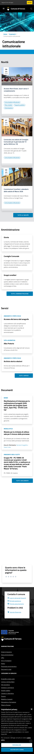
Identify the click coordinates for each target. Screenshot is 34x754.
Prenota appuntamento (15, 608)
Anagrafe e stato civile (8, 683)
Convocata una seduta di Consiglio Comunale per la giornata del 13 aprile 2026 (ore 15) (16, 142)
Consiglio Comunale (11, 256)
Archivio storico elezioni (13, 361)
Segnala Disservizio (14, 616)
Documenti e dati (6, 674)
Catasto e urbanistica (7, 698)
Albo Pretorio (9, 343)
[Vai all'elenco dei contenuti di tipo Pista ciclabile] (8, 105)
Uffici (2, 662)
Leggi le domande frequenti (16, 602)
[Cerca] (31, 9)
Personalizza (16, 745)
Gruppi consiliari (10, 275)
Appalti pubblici (5, 695)
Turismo (3, 701)
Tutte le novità (23, 215)
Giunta (6, 237)
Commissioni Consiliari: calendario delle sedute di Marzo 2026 (16, 190)
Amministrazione (7, 651)
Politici (3, 668)
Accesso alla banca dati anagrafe (16, 319)
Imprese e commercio (7, 692)
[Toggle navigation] (4, 8)
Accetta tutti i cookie (17, 750)
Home (5, 34)
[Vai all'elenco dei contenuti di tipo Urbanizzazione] (9, 108)
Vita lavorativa (5, 689)
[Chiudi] (31, 708)
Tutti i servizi (24, 375)
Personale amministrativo (9, 671)
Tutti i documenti (22, 481)
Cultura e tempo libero (7, 686)
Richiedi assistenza (14, 605)
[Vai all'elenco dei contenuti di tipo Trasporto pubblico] (19, 105)
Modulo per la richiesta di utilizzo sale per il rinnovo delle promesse (16, 433)
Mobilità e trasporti (6, 703)
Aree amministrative (7, 659)
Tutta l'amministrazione (20, 294)
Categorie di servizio (8, 678)
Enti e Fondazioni (6, 665)
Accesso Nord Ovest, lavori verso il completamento (16, 90)
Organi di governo (6, 656)
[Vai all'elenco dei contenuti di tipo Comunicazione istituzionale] (12, 102)
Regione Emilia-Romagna (7, 2)
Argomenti (12, 34)
